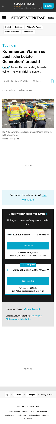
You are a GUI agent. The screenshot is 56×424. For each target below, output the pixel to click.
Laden (48, 5)
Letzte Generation (12, 32)
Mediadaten (9, 415)
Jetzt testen (28, 245)
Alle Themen (28, 32)
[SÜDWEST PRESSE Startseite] (28, 17)
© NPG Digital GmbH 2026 (28, 406)
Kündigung (46, 415)
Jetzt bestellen (28, 281)
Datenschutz (42, 412)
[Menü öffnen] (4, 17)
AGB (32, 412)
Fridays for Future (34, 27)
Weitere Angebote (32, 309)
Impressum (28, 419)
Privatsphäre (14, 412)
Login (51, 17)
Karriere (25, 412)
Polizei (8, 27)
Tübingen (19, 27)
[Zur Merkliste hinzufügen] (52, 81)
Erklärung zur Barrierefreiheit (28, 415)
